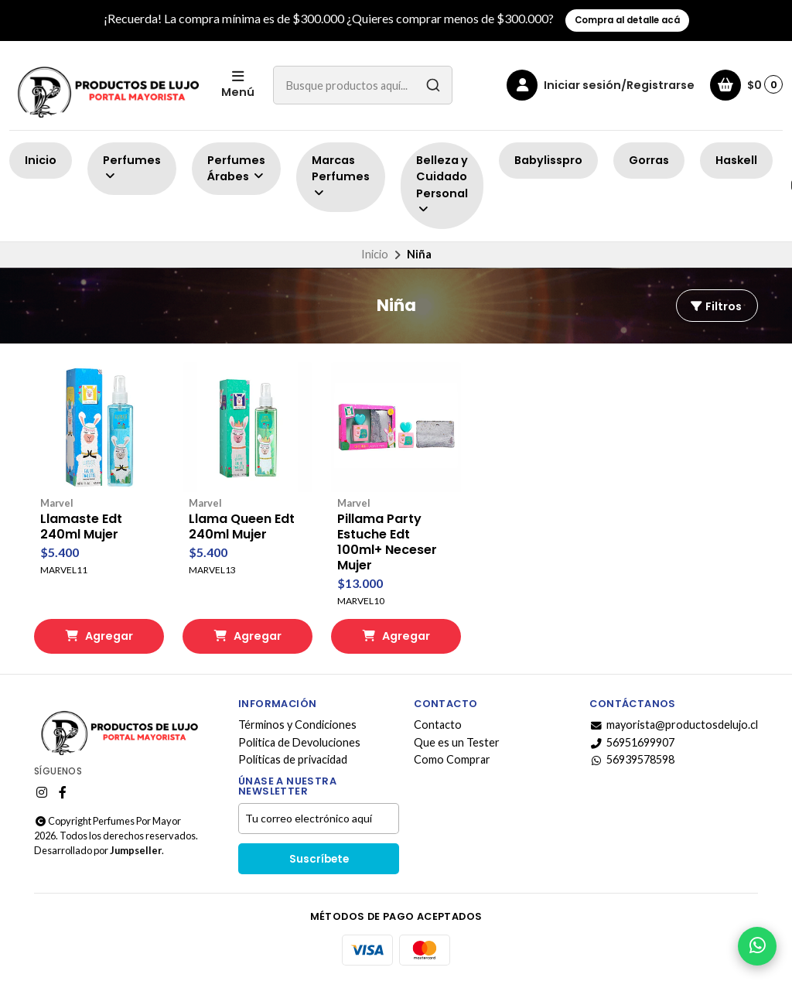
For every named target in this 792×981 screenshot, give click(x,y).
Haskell (736, 160)
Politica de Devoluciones (299, 742)
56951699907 (631, 742)
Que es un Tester (457, 742)
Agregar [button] (99, 636)
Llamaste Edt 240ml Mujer (81, 526)
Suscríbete (319, 859)
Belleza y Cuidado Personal (442, 184)
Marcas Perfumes (341, 176)
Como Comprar (452, 759)
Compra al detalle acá (627, 20)
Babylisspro (548, 160)
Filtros (715, 306)
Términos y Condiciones (297, 725)
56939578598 (631, 759)
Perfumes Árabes (236, 168)
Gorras (649, 160)
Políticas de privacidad (292, 759)
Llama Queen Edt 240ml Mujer (242, 526)
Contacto (438, 725)
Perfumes (132, 167)
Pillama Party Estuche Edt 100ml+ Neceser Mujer (387, 542)
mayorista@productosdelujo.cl (673, 725)
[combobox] (362, 85)
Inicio (40, 160)
